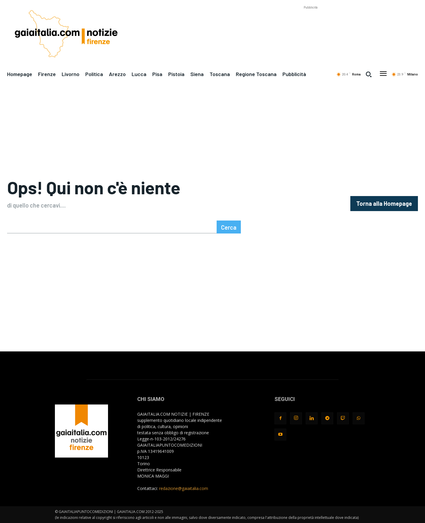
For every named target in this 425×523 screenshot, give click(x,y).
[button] (368, 74)
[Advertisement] (310, 24)
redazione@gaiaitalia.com (183, 488)
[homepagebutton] (384, 203)
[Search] (229, 227)
